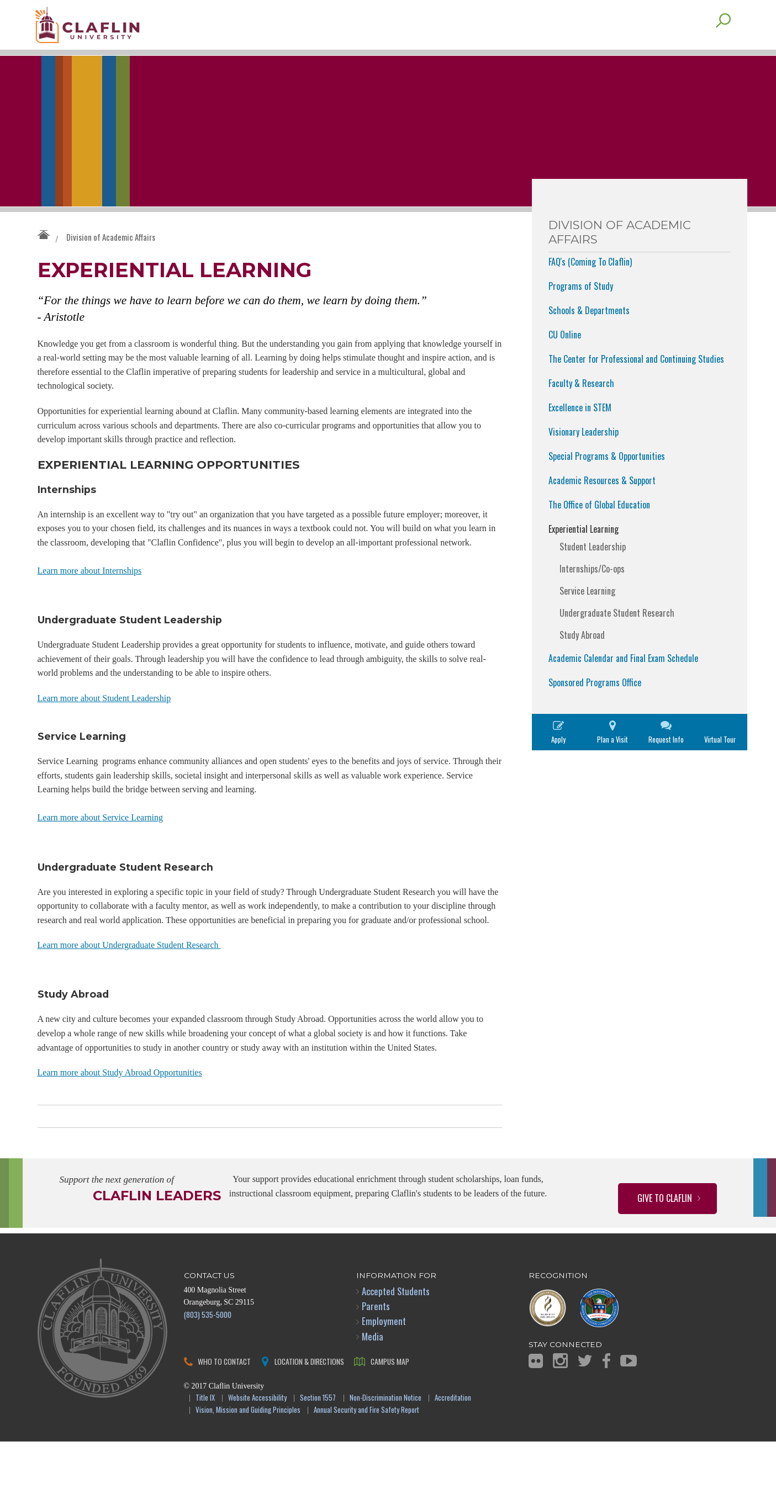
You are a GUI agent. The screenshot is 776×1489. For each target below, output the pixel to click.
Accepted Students (396, 1338)
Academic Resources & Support (602, 502)
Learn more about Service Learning (100, 860)
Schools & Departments (589, 332)
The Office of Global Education (599, 526)
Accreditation (453, 1445)
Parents (376, 1353)
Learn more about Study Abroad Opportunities (120, 1120)
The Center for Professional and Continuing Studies (636, 381)
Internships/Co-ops (592, 590)
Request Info (666, 761)
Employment (384, 1368)
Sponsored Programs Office (594, 704)
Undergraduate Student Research (616, 635)
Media (372, 1384)
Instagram (560, 1408)
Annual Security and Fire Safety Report (366, 1457)
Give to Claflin (664, 1245)
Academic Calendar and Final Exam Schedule (623, 680)
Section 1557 (318, 1445)
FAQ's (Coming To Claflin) (590, 283)
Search (723, 42)
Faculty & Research (581, 405)
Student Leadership (592, 568)
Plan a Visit (612, 761)
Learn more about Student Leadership (104, 737)
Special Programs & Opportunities (606, 478)
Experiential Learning (583, 551)
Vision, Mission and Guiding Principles (248, 1457)
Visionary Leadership (583, 453)
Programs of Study (580, 308)
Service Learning (587, 612)
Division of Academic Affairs (110, 259)
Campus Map (390, 1408)
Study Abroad (582, 657)
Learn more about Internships (90, 607)
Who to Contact (224, 1408)
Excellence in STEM (579, 429)
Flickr (536, 1408)
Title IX (205, 1445)
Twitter (585, 1408)
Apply (558, 761)
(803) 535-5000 (207, 1362)
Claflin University (114, 30)
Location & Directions (309, 1408)
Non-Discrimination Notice (385, 1445)
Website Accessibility (257, 1445)
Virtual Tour (720, 761)
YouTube (628, 1408)
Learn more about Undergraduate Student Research (129, 989)
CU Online (564, 356)
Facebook (606, 1408)
